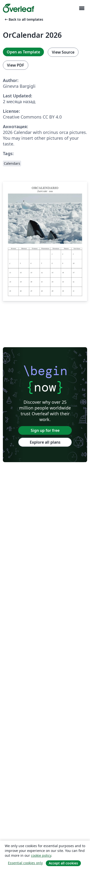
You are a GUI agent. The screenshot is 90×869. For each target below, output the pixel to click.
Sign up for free (45, 430)
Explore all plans (45, 442)
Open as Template (23, 52)
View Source (63, 52)
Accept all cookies (63, 863)
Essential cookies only (25, 863)
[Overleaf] (18, 8)
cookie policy (41, 855)
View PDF (15, 65)
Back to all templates (23, 19)
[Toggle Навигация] (81, 8)
